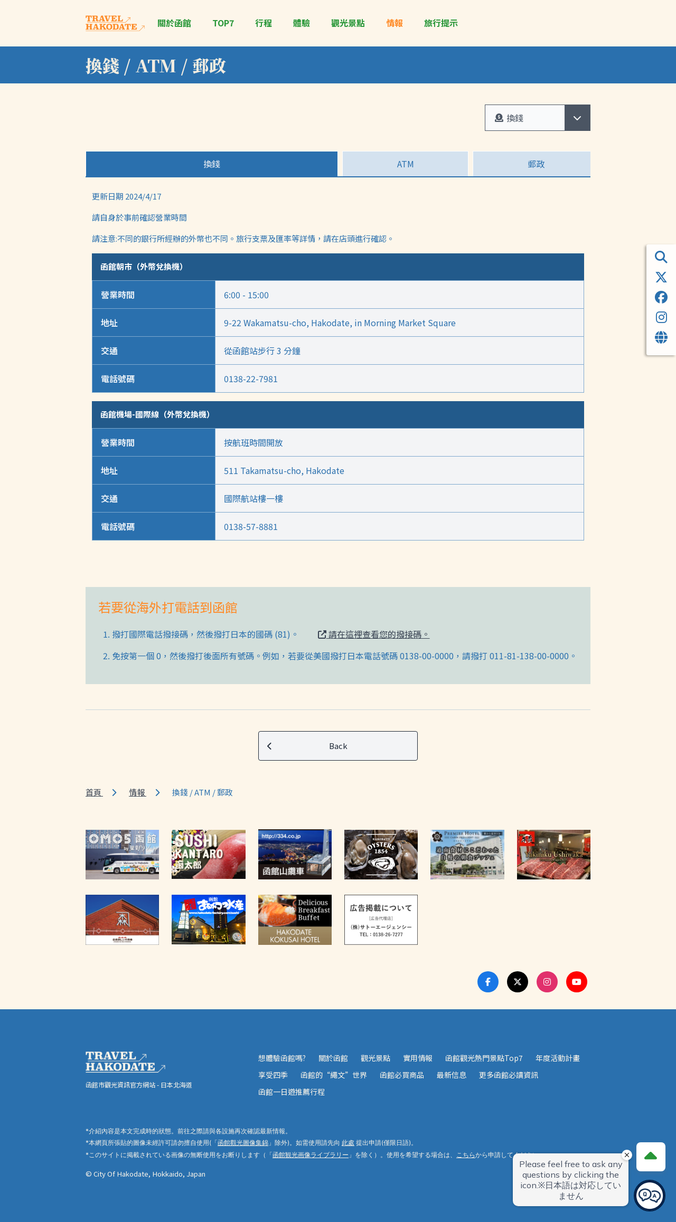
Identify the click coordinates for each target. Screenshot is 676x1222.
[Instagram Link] (547, 981)
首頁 (94, 792)
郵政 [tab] (536, 163)
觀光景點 (348, 23)
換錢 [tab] (211, 163)
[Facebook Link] (488, 981)
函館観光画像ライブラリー (311, 1155)
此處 (348, 1143)
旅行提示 (441, 23)
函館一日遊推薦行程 (291, 1091)
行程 (263, 23)
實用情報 (418, 1058)
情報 (394, 23)
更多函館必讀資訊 (508, 1074)
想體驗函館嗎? (282, 1058)
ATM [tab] (405, 163)
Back (307, 746)
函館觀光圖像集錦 (243, 1143)
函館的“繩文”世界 (334, 1074)
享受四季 (273, 1074)
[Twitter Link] (517, 981)
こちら (465, 1155)
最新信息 (451, 1074)
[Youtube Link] (576, 981)
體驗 (301, 23)
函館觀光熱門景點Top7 (484, 1058)
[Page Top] (650, 1156)
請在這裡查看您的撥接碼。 (374, 634)
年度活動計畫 (558, 1058)
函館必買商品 (402, 1074)
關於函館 (174, 23)
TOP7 (223, 23)
